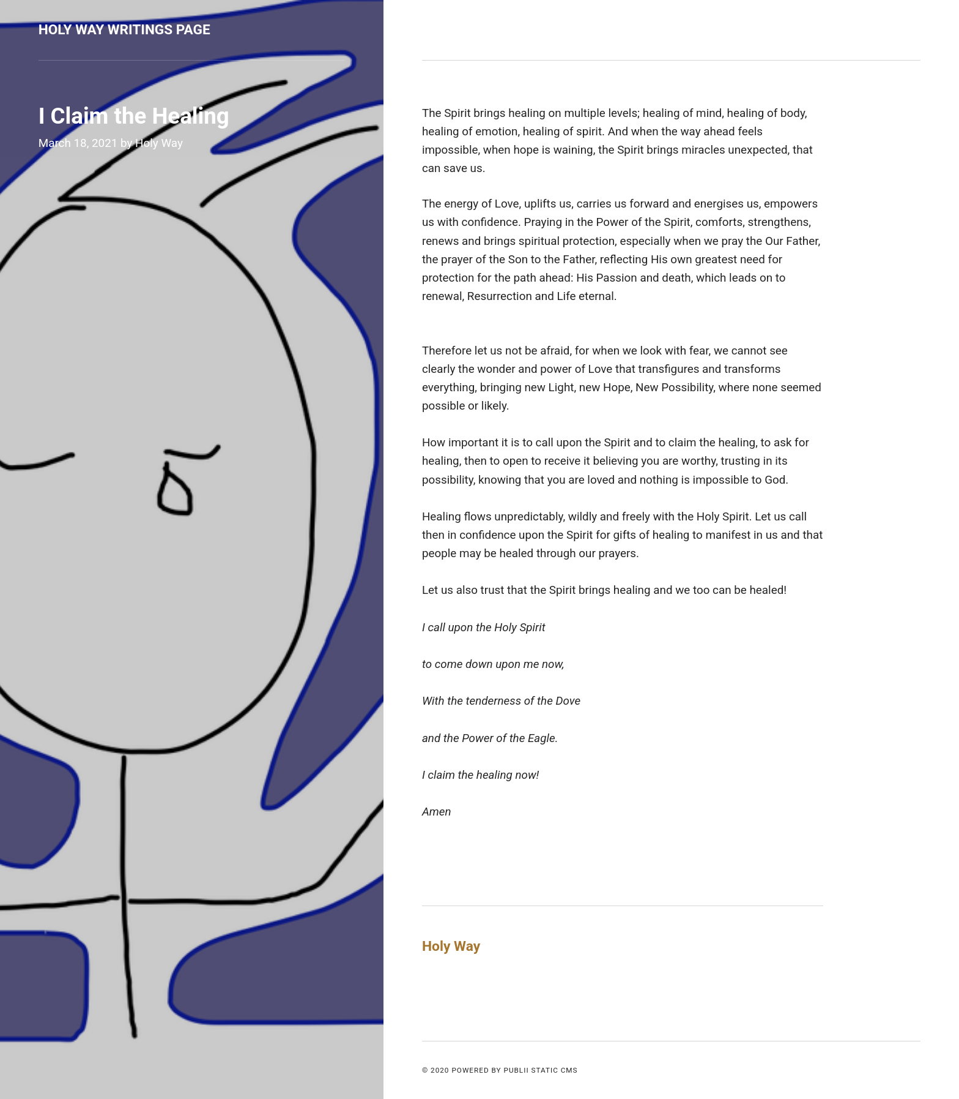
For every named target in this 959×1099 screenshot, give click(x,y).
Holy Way (159, 143)
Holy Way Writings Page (124, 29)
